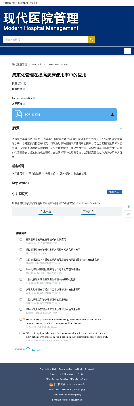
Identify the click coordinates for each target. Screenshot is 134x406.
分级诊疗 (50, 173)
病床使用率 (18, 173)
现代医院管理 (19, 64)
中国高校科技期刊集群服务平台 (21, 3)
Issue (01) (54, 64)
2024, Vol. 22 (38, 64)
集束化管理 (80, 173)
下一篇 (88, 211)
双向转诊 (65, 173)
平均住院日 (35, 173)
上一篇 (45, 211)
